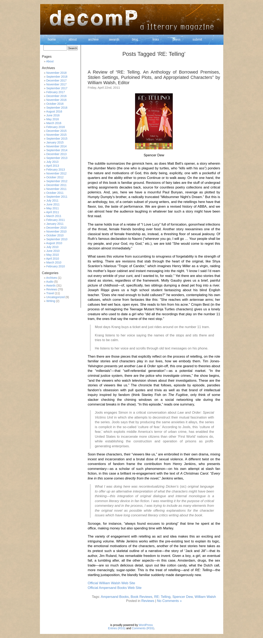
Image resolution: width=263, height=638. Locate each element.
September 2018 (56, 76)
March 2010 (53, 262)
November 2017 (56, 84)
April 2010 (52, 258)
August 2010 (54, 243)
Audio (49, 281)
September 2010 (56, 239)
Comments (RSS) (143, 628)
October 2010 (55, 235)
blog (135, 39)
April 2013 (52, 165)
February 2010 (55, 266)
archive (93, 39)
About (50, 61)
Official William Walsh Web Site (111, 583)
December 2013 (56, 154)
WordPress (146, 625)
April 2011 (52, 212)
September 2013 (56, 158)
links (155, 39)
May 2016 (52, 119)
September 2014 (56, 150)
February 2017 (55, 92)
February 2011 (55, 219)
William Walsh (205, 597)
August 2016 (54, 111)
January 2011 (55, 223)
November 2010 (56, 231)
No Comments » (169, 601)
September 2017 (56, 88)
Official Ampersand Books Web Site (115, 588)
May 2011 (52, 208)
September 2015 (56, 138)
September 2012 (56, 181)
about (72, 39)
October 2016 (55, 103)
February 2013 (55, 169)
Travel (50, 293)
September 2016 (56, 107)
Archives (51, 277)
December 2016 (56, 96)
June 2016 (52, 115)
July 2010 (52, 247)
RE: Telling (162, 597)
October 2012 (55, 177)
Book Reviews (141, 597)
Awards (50, 285)
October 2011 (55, 192)
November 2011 (56, 189)
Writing (50, 301)
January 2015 (55, 142)
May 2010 (52, 254)
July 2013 (52, 161)
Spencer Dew (182, 597)
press (176, 39)
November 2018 (56, 72)
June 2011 (52, 204)
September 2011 (56, 196)
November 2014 (56, 146)
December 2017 (56, 80)
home (52, 39)
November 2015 (56, 134)
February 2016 (55, 127)
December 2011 (56, 185)
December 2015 (56, 130)
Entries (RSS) (116, 628)
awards (114, 39)
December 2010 (56, 227)
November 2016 (56, 99)
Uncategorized (55, 297)
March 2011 (53, 216)
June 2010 (52, 250)
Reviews (147, 601)
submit (197, 39)
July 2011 (52, 200)
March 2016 (53, 123)
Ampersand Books (115, 597)
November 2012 (56, 173)
